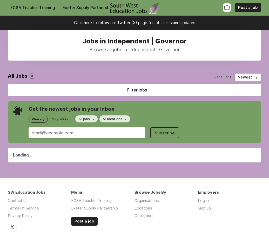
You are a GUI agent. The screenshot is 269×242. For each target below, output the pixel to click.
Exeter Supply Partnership (88, 7)
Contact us (18, 200)
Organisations (146, 200)
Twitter (12, 227)
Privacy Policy (20, 215)
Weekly (38, 119)
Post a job (248, 7)
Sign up (204, 208)
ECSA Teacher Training (32, 7)
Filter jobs (137, 90)
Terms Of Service (23, 208)
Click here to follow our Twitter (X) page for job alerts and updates (134, 22)
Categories (144, 215)
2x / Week (60, 119)
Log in (203, 200)
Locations (143, 208)
